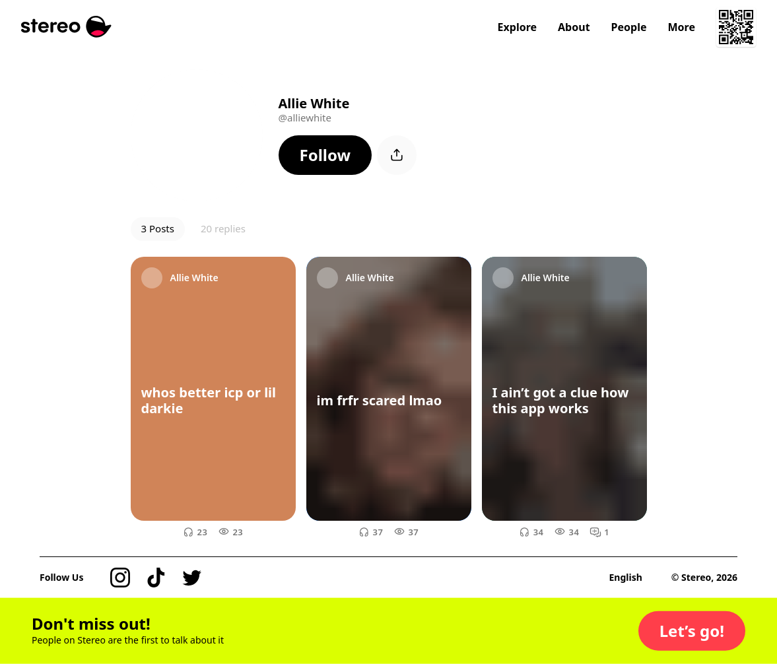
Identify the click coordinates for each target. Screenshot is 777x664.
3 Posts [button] (157, 228)
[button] (325, 155)
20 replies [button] (223, 228)
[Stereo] (66, 27)
